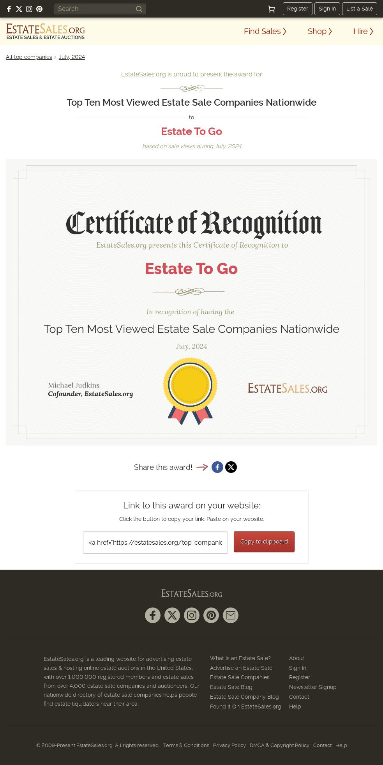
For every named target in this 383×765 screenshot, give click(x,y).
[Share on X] (231, 467)
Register (297, 8)
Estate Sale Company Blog (244, 697)
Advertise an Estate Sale (241, 668)
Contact (299, 697)
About (296, 658)
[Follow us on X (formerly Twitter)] (19, 9)
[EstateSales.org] (45, 31)
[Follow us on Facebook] (9, 9)
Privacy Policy (229, 745)
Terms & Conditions (186, 745)
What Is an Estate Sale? (240, 658)
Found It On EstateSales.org (245, 706)
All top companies (29, 57)
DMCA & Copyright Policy (279, 745)
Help (295, 706)
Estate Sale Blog (231, 687)
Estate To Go (191, 131)
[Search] (139, 9)
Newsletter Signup (313, 687)
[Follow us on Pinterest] (39, 9)
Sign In (327, 8)
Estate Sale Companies (240, 677)
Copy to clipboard (264, 541)
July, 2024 (72, 57)
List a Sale (359, 8)
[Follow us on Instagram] (29, 9)
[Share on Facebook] (217, 467)
